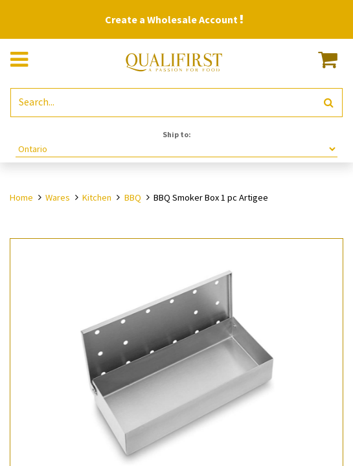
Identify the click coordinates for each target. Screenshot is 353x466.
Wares (57, 197)
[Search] (328, 102)
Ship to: (177, 134)
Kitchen (96, 197)
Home (21, 197)
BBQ (132, 197)
